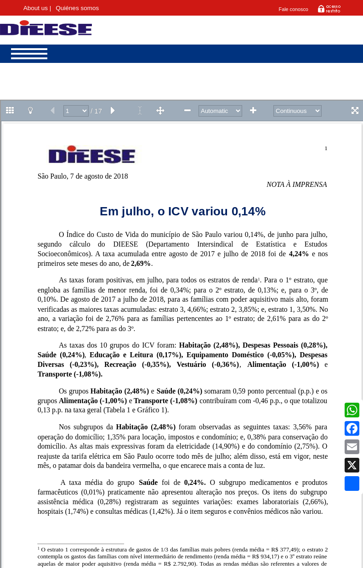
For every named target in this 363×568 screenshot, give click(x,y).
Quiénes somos (77, 8)
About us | (37, 8)
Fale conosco (293, 9)
